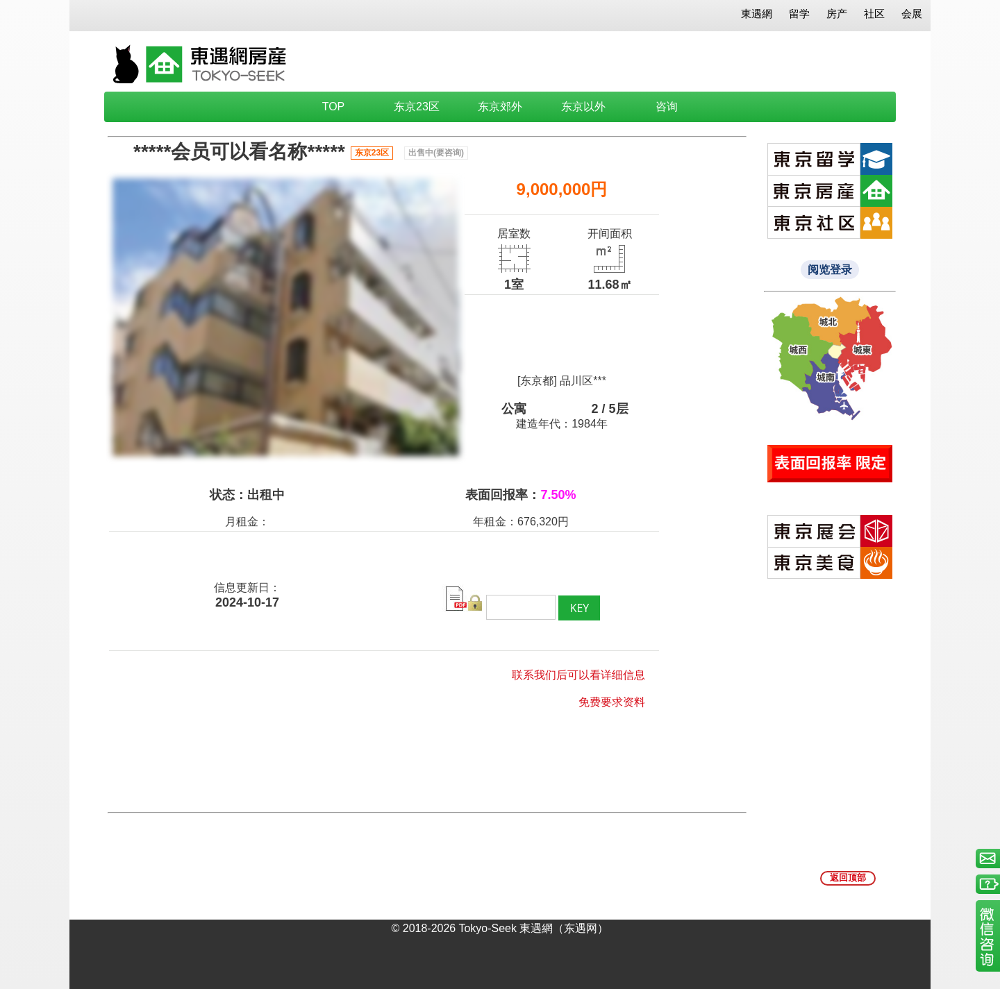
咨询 (667, 106)
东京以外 (583, 106)
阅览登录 (830, 270)
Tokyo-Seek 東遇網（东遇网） (533, 928)
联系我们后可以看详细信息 (578, 675)
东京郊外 (500, 106)
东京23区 (417, 106)
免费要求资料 (611, 702)
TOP (333, 106)
